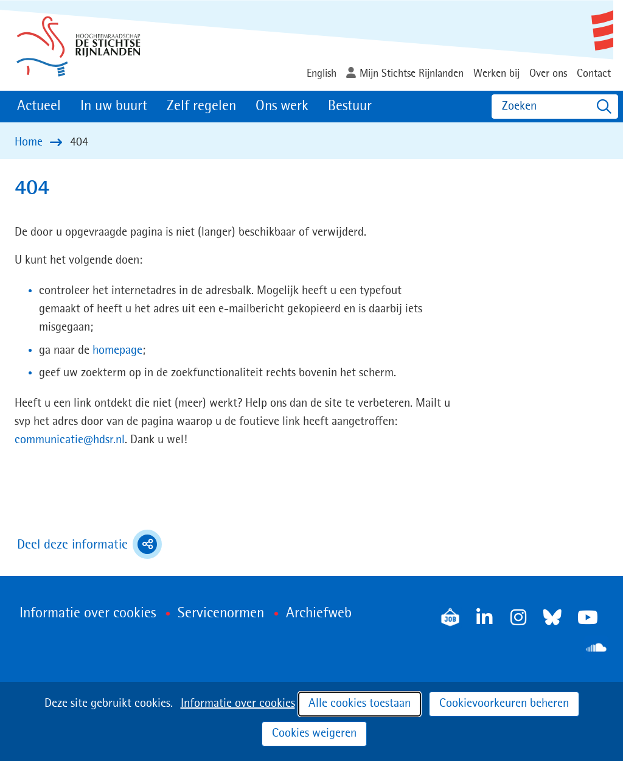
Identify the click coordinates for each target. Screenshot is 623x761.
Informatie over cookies (238, 704)
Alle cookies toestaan (359, 704)
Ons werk (282, 106)
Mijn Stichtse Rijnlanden (412, 73)
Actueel (39, 106)
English (321, 73)
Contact (594, 73)
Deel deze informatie (89, 544)
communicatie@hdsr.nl (70, 440)
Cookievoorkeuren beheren (504, 704)
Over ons (548, 73)
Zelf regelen (201, 106)
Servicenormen (221, 613)
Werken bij (496, 73)
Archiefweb (319, 613)
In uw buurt (113, 106)
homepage (117, 351)
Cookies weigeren (314, 734)
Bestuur (350, 106)
